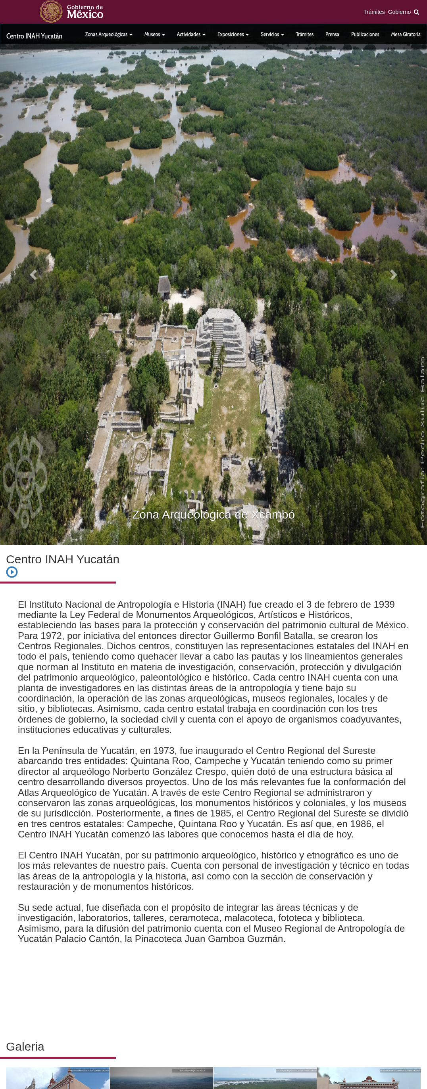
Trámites (374, 12)
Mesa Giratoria (406, 34)
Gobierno (399, 12)
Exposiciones (233, 34)
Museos (154, 34)
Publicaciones (365, 34)
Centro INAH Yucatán (34, 36)
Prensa (332, 34)
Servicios (272, 34)
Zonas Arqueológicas (109, 34)
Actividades (191, 34)
